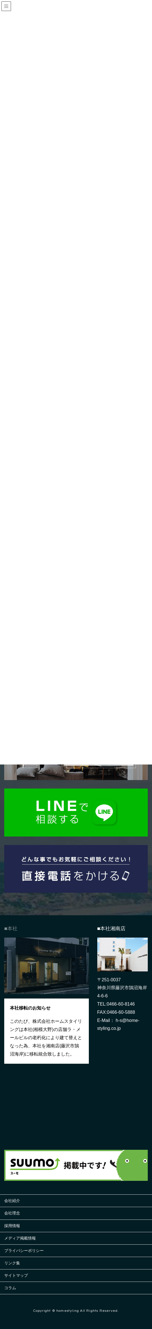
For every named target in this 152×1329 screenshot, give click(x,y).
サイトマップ (16, 1275)
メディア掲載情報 (20, 1238)
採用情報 (12, 1225)
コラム (10, 1288)
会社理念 (12, 1213)
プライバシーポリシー (24, 1250)
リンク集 (12, 1263)
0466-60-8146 (121, 1004)
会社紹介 (12, 1200)
